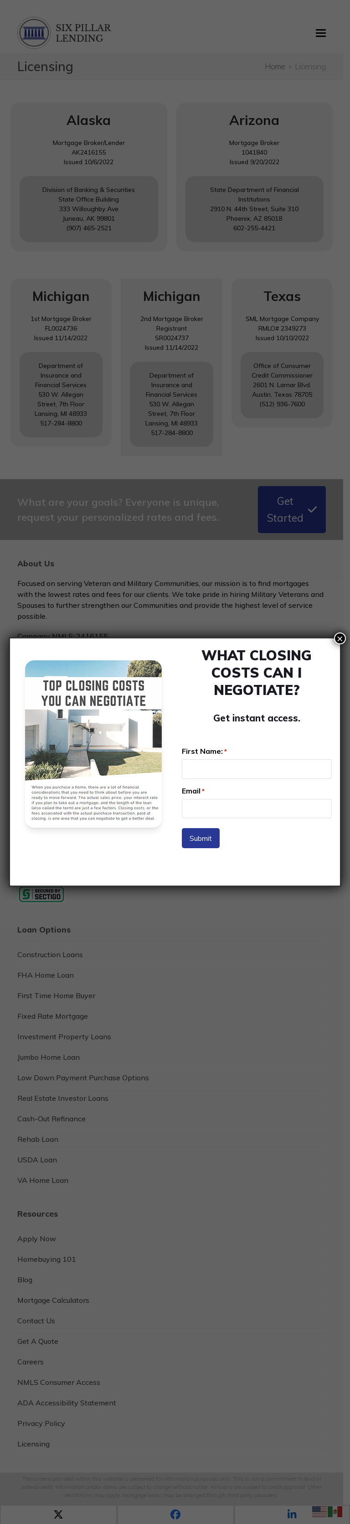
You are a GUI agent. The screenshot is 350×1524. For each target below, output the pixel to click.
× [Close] (340, 638)
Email (193, 790)
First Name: (204, 751)
